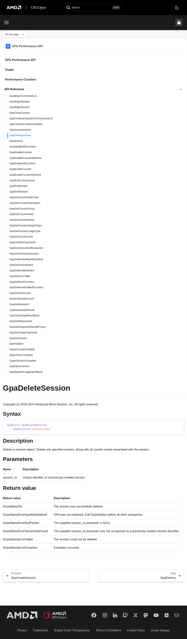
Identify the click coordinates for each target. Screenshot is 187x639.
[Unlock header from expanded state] (179, 22)
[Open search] (93, 7)
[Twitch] (125, 615)
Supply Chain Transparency (72, 630)
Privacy (22, 630)
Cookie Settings (160, 630)
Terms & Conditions (108, 630)
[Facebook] (94, 615)
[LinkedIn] (115, 615)
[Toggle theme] (176, 7)
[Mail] (177, 615)
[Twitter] (135, 615)
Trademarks (40, 630)
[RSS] (166, 615)
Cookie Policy (136, 630)
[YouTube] (156, 615)
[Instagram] (105, 615)
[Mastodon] (146, 615)
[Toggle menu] (6, 22)
